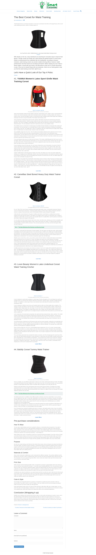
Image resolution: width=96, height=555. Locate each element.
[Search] (81, 11)
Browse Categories (21, 11)
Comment (16, 515)
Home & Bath (49, 11)
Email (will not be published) (20, 535)
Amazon (38, 54)
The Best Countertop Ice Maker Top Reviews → (53, 507)
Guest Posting (76, 11)
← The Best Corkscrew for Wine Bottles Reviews (24, 507)
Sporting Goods (57, 11)
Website (16, 540)
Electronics (41, 11)
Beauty (35, 11)
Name (15, 530)
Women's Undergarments (23, 504)
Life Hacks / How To (67, 11)
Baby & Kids (29, 11)
